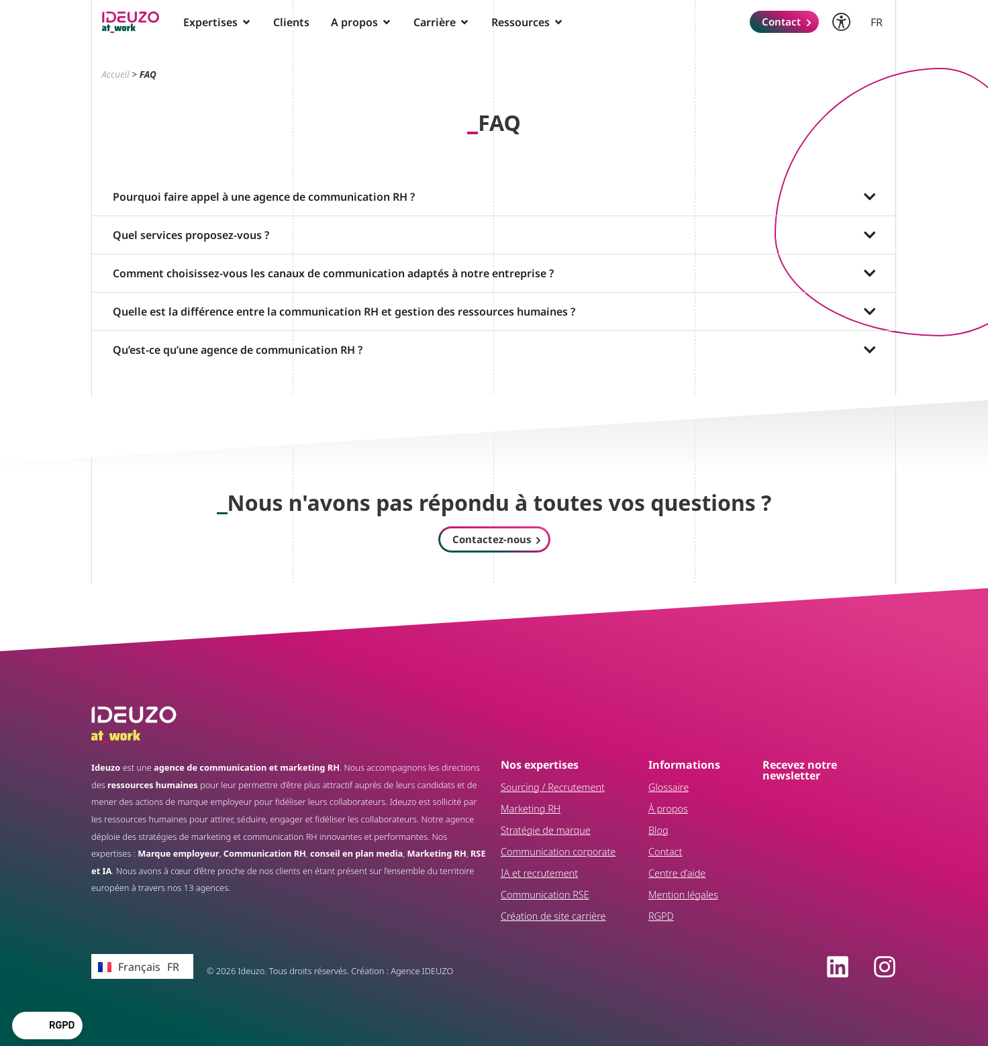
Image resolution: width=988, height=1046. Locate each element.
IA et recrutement (539, 873)
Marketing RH (530, 808)
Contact (665, 851)
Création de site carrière (553, 916)
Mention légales (683, 894)
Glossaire (668, 787)
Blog (658, 830)
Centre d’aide (676, 873)
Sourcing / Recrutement (553, 787)
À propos (668, 808)
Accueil (115, 74)
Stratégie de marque (546, 830)
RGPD (661, 916)
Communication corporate (558, 851)
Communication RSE (545, 894)
